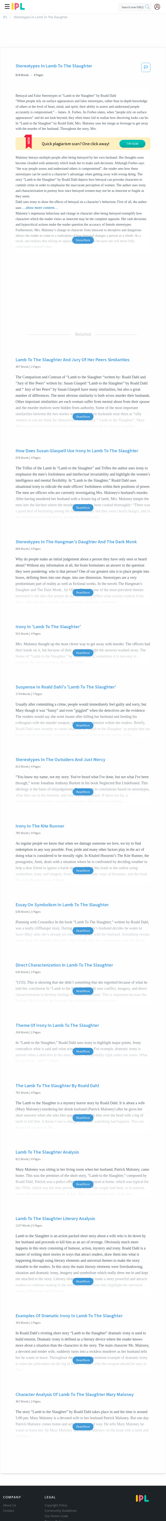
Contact (8, 1482)
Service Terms (54, 1498)
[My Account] (158, 7)
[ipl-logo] (18, 8)
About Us (9, 1476)
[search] (147, 7)
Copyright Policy (56, 1476)
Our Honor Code (56, 1487)
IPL (5, 17)
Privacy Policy (54, 1492)
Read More (83, 388)
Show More (83, 211)
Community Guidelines (61, 1482)
